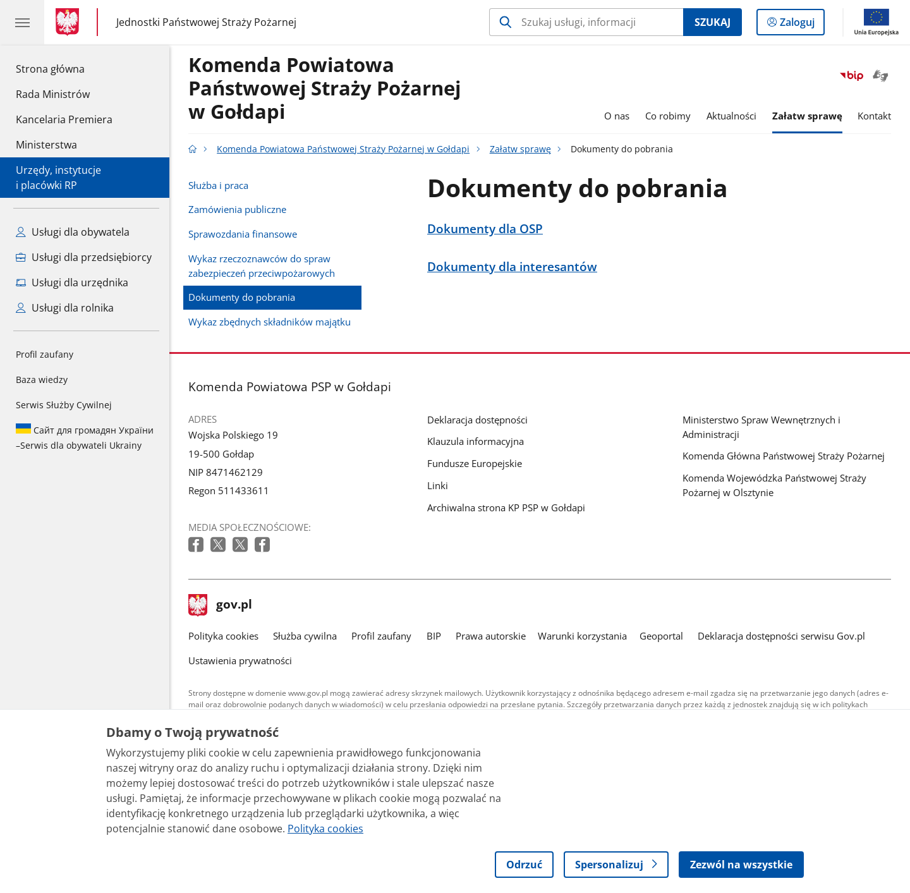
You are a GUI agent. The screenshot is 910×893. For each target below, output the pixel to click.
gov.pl (220, 605)
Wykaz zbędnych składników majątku (269, 322)
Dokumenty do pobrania (241, 297)
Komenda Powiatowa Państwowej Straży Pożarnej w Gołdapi (324, 89)
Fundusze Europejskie (474, 463)
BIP (434, 636)
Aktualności (731, 116)
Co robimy (668, 116)
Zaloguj (801, 24)
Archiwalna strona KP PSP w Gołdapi (506, 507)
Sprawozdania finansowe (242, 234)
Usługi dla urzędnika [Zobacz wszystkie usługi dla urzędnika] (72, 282)
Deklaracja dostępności (477, 420)
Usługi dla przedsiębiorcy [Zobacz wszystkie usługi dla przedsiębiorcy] (84, 257)
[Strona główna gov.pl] (70, 22)
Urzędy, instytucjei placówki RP (58, 177)
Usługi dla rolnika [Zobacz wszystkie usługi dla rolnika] (65, 308)
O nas (616, 116)
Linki (437, 485)
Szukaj (713, 22)
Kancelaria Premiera (64, 119)
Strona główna (64, 68)
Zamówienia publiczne (237, 209)
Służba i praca (218, 185)
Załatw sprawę (807, 116)
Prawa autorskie (491, 636)
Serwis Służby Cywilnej (64, 405)
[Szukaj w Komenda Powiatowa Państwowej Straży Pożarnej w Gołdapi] (586, 22)
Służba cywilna (305, 636)
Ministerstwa (46, 145)
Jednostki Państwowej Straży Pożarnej (206, 22)
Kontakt (874, 116)
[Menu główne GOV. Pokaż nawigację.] (22, 22)
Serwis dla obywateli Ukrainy (85, 437)
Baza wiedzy (42, 380)
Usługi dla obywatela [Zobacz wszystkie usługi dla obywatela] (73, 232)
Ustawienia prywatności (240, 660)
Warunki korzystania (582, 636)
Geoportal (661, 636)
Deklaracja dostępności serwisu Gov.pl (781, 636)
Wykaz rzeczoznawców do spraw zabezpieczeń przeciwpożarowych (261, 266)
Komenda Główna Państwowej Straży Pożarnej (783, 456)
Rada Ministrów (53, 94)
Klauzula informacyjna (475, 441)
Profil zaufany (44, 354)
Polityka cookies (223, 636)
